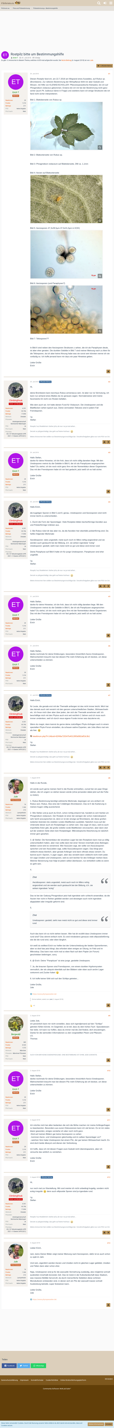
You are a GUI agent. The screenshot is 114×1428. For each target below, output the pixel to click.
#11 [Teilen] (108, 1120)
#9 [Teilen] (109, 1016)
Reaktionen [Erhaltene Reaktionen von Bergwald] (9, 1042)
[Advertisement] (57, 32)
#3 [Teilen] (109, 452)
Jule (91, 60)
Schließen (109, 1424)
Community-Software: (57, 1389)
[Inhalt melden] (108, 371)
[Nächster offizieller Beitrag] (108, 442)
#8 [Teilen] (109, 778)
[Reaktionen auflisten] (33, 1005)
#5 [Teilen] (109, 596)
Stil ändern (109, 1379)
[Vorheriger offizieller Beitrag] (104, 586)
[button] (110, 3)
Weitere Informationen (96, 1424)
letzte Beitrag (66, 60)
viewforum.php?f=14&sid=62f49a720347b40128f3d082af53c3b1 (61, 736)
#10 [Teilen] (108, 1071)
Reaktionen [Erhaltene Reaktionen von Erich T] (9, 100)
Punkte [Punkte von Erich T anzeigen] (8, 103)
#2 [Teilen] (109, 382)
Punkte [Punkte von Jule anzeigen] (8, 807)
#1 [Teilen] (109, 74)
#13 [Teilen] (108, 1243)
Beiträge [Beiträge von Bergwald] (8, 1048)
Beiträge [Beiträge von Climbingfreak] (8, 414)
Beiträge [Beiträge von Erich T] (8, 106)
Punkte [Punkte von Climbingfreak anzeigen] (8, 411)
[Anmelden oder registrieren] (104, 3)
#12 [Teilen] (108, 1177)
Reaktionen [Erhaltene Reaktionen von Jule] (9, 804)
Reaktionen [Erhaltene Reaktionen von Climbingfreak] (9, 408)
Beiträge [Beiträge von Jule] (8, 810)
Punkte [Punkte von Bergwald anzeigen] (8, 1045)
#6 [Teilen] (109, 646)
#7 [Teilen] (109, 695)
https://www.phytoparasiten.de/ (45, 994)
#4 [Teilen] (109, 502)
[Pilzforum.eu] (11, 3)
